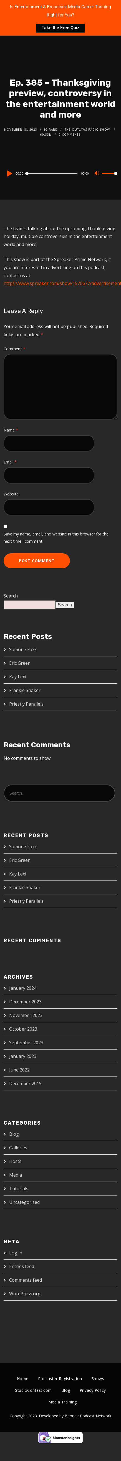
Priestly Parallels (26, 704)
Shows (98, 1378)
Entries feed (21, 1266)
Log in (15, 1253)
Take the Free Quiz (60, 27)
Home (23, 1378)
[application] (60, 173)
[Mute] (97, 174)
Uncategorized (24, 1202)
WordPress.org (25, 1294)
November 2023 (25, 1015)
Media (15, 1175)
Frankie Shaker (25, 690)
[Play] (8, 173)
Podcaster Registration (60, 1378)
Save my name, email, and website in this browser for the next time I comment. (56, 537)
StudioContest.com (33, 1390)
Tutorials (18, 1188)
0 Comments (69, 135)
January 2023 (22, 1056)
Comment (14, 348)
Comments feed (25, 1280)
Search (11, 596)
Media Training (62, 1402)
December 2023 (25, 1002)
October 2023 (23, 1029)
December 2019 (25, 1083)
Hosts (15, 1161)
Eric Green (20, 663)
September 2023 (26, 1043)
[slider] (52, 173)
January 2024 (22, 988)
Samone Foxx (23, 649)
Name (11, 430)
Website (11, 494)
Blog (14, 1134)
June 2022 (19, 1070)
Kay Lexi (17, 677)
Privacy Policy (93, 1390)
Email (10, 462)
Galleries (18, 1148)
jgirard (51, 130)
